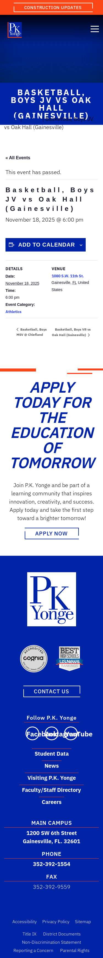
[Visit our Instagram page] (52, 733)
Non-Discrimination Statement (51, 942)
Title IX (29, 933)
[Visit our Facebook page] (32, 733)
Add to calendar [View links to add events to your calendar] (46, 245)
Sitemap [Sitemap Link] (83, 921)
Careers (52, 801)
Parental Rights (75, 950)
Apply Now (51, 533)
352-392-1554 (51, 863)
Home (11, 118)
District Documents (62, 933)
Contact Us (51, 691)
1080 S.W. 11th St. (68, 275)
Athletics (13, 311)
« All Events (17, 157)
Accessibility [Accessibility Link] (24, 921)
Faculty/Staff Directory (51, 789)
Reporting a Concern (33, 950)
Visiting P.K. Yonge (51, 777)
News (51, 765)
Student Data (52, 753)
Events (32, 118)
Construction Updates (53, 7)
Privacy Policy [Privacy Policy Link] (55, 921)
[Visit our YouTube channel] (71, 733)
